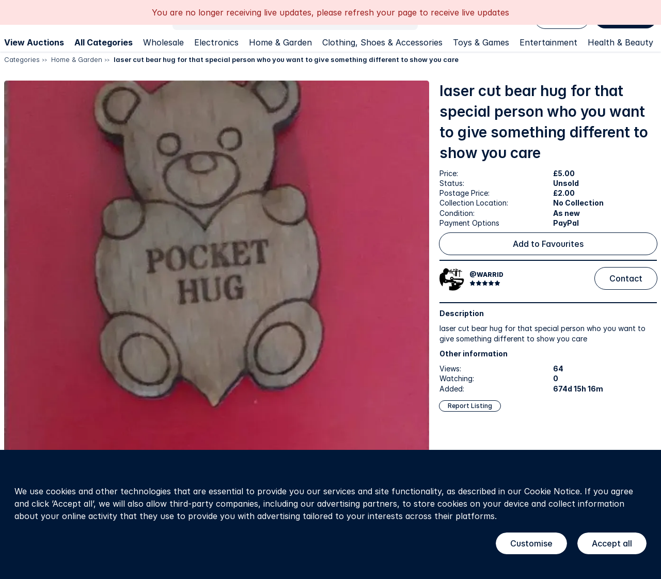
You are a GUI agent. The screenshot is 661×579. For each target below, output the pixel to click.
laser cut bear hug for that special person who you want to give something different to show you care (286, 59)
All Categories (103, 42)
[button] (216, 293)
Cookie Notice (552, 491)
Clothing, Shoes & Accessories (382, 42)
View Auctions (34, 42)
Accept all (612, 543)
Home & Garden (280, 42)
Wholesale (163, 42)
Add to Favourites (548, 244)
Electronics (216, 42)
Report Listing (470, 406)
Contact (625, 278)
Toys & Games (481, 42)
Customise (531, 543)
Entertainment (548, 42)
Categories (22, 59)
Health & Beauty (620, 42)
